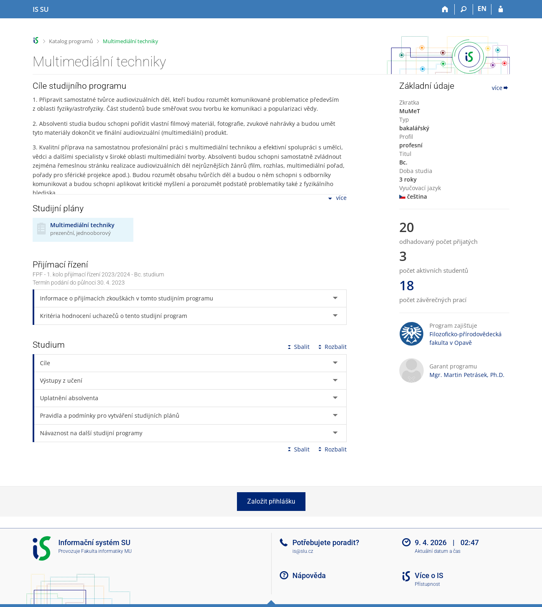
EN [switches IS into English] (482, 8)
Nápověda (309, 575)
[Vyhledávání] (464, 9)
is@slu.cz (302, 551)
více (336, 198)
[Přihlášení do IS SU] (500, 9)
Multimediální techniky (130, 41)
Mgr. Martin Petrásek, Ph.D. (466, 375)
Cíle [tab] (45, 363)
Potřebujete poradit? (325, 542)
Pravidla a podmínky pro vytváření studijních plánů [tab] (109, 415)
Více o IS (429, 575)
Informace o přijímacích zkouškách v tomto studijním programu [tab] (126, 298)
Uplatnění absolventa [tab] (69, 398)
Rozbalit (331, 347)
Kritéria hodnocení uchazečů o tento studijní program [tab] (113, 316)
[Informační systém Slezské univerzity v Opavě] (41, 9)
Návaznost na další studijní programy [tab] (91, 433)
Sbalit (298, 347)
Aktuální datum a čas (437, 551)
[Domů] (445, 9)
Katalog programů (71, 41)
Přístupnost (427, 584)
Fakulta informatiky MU (106, 551)
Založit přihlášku (271, 501)
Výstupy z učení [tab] (61, 380)
